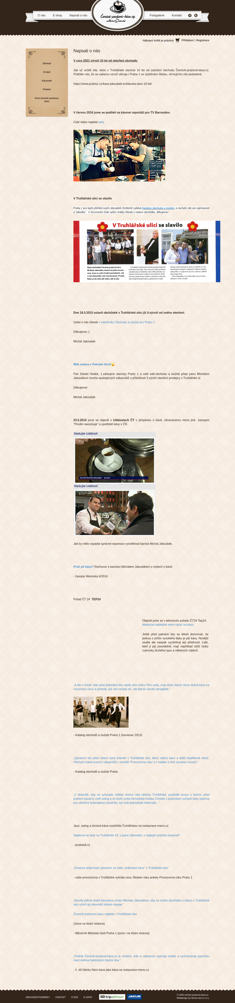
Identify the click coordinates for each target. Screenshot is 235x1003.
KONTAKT (60, 997)
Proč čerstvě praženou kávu (47, 100)
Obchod (47, 63)
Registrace (202, 40)
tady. (102, 122)
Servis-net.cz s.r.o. (200, 998)
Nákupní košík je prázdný (158, 40)
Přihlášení (188, 40)
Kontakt (177, 15)
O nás (42, 15)
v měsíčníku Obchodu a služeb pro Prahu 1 (127, 322)
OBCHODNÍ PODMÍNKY (38, 997)
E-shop (57, 15)
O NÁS (74, 997)
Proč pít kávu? (83, 566)
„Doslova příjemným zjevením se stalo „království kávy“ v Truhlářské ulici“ (121, 867)
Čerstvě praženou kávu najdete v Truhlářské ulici (105, 914)
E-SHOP (88, 997)
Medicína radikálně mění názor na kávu (168, 624)
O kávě (46, 72)
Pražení (47, 89)
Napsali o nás (78, 15)
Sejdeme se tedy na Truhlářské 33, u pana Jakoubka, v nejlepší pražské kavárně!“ (126, 835)
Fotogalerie (157, 15)
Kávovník (47, 80)
